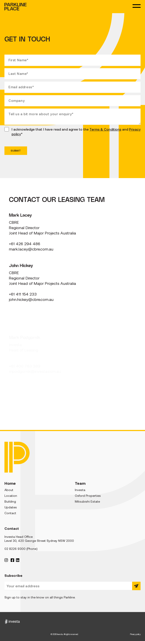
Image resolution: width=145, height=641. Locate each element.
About (8, 490)
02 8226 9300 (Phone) (21, 549)
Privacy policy (135, 634)
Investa (80, 490)
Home (10, 483)
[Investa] (72, 621)
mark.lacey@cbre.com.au (31, 249)
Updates (10, 507)
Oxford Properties (88, 495)
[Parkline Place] (17, 457)
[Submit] (136, 586)
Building (10, 501)
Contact (10, 513)
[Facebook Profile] (12, 559)
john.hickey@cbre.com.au (31, 299)
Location (10, 495)
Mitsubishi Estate (87, 501)
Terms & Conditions (105, 129)
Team (80, 483)
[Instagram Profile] (6, 559)
